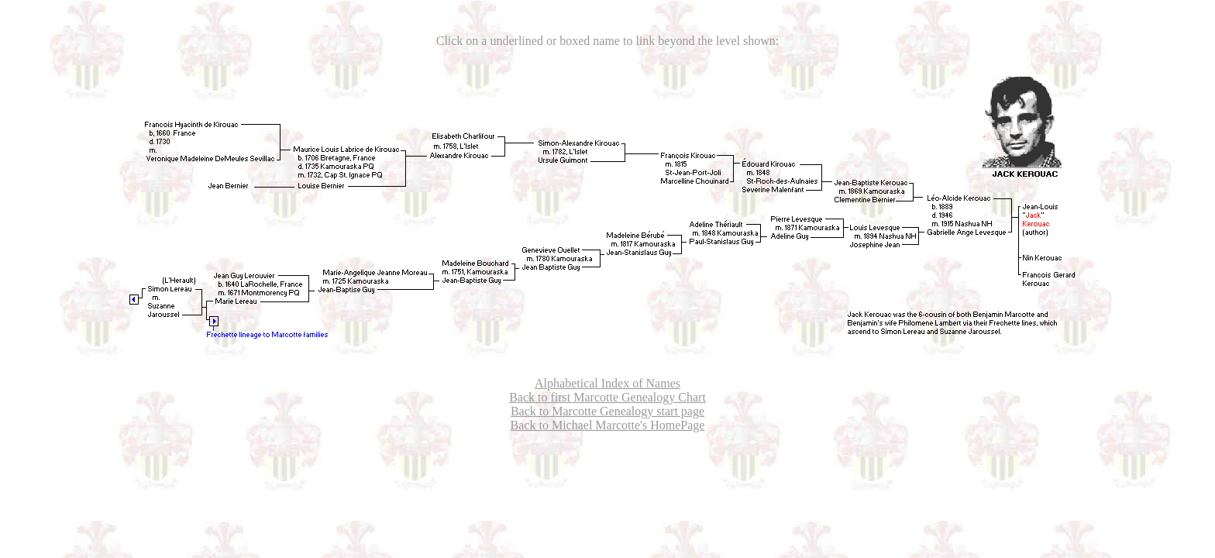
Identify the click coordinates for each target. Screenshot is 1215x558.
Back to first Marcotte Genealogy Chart (607, 397)
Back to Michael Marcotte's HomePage (608, 425)
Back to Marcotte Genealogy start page (607, 411)
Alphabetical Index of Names (607, 383)
